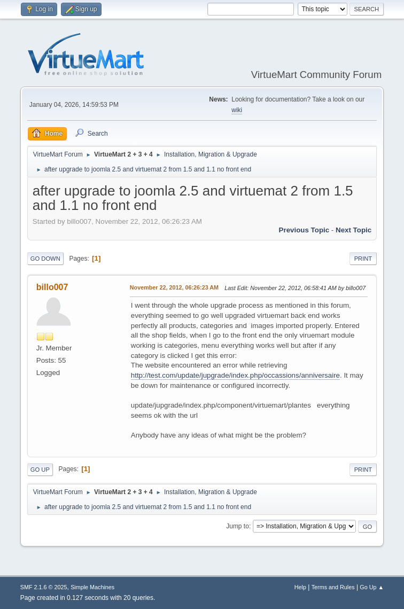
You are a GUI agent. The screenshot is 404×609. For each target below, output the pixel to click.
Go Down (45, 258)
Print (363, 258)
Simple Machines (92, 587)
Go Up (40, 469)
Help (300, 587)
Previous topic (304, 230)
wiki (236, 110)
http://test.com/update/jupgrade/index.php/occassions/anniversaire (235, 375)
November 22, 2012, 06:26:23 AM (174, 287)
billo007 (52, 287)
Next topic (353, 230)
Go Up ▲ (372, 587)
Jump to (237, 526)
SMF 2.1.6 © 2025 (43, 587)
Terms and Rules (333, 587)
